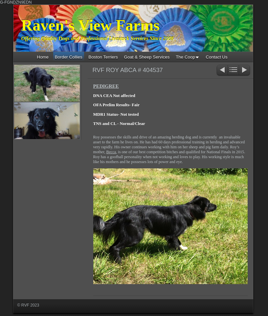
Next (245, 70)
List (233, 70)
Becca (111, 152)
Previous (222, 70)
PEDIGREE (106, 86)
